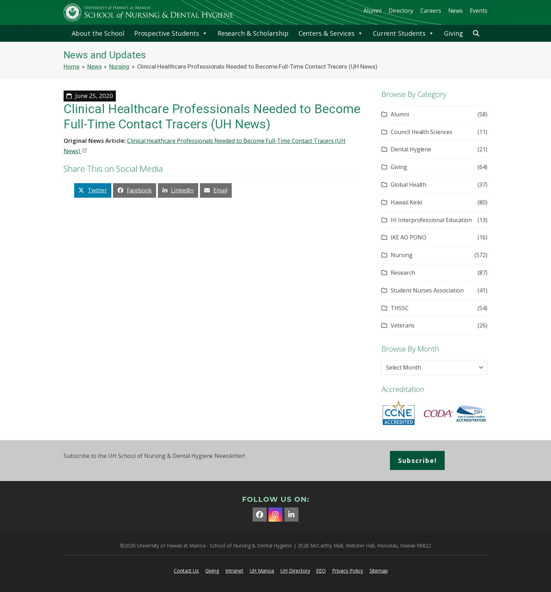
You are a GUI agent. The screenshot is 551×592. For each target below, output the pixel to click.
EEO (321, 570)
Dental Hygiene (411, 149)
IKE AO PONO (408, 237)
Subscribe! (417, 460)
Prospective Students (171, 33)
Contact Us (186, 570)
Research (403, 273)
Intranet (234, 570)
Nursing (402, 255)
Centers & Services (330, 33)
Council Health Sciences (421, 132)
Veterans (403, 325)
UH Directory (295, 570)
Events (478, 10)
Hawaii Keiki (406, 202)
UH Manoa (262, 570)
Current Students (403, 33)
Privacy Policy (347, 570)
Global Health (408, 184)
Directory (401, 10)
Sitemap (378, 570)
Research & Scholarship (253, 33)
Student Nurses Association (427, 290)
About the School (98, 33)
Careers (430, 10)
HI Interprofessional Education (431, 220)
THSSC (400, 308)
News (455, 10)
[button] (476, 33)
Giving (453, 33)
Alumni (372, 10)
